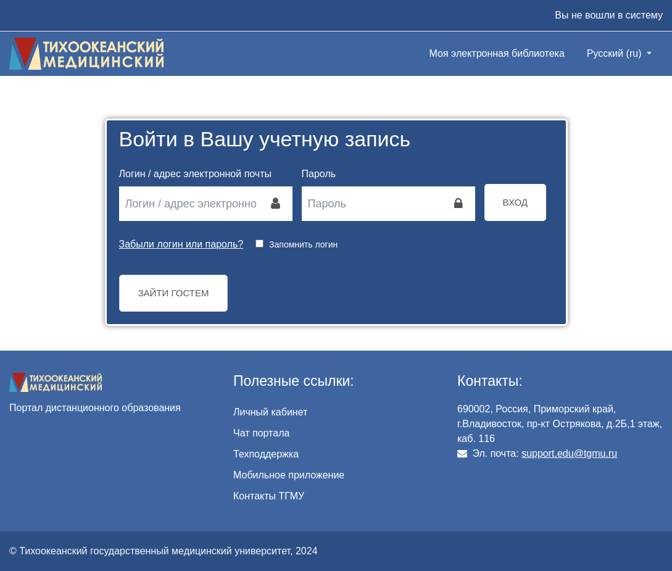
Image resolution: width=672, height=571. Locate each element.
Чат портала (261, 433)
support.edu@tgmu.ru (569, 453)
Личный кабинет (270, 412)
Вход (515, 202)
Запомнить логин (303, 244)
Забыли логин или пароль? (181, 244)
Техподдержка (266, 454)
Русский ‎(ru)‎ (615, 53)
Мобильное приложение (288, 475)
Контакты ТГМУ (268, 496)
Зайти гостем (173, 293)
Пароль (319, 174)
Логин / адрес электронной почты (195, 174)
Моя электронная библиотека (497, 53)
